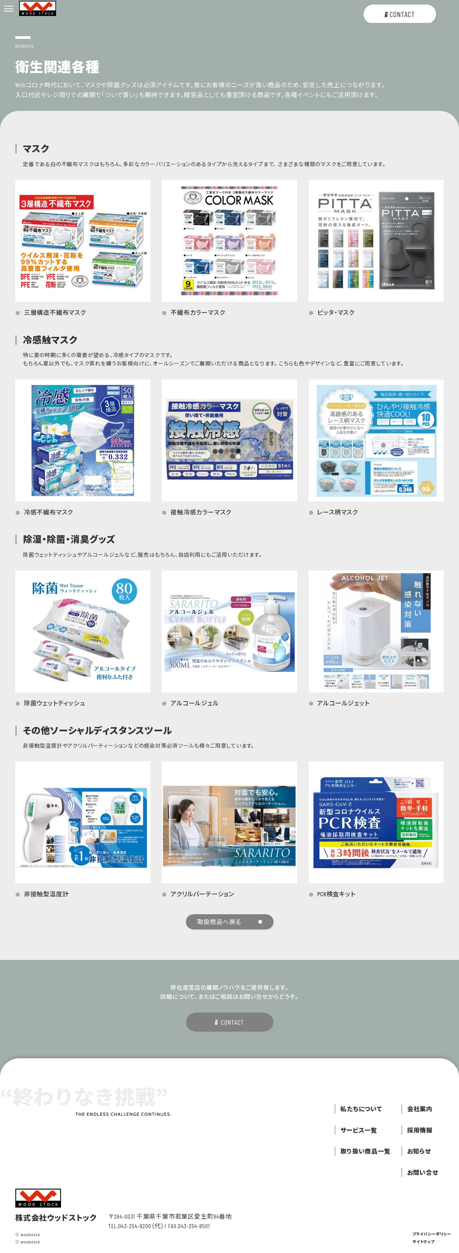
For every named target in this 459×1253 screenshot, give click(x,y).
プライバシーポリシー (431, 1234)
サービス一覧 (358, 1130)
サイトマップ (423, 1241)
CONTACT (229, 1022)
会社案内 (420, 1108)
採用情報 (420, 1130)
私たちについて (361, 1108)
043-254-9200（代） (141, 1225)
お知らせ (419, 1151)
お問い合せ (422, 1172)
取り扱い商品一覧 (365, 1151)
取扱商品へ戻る (229, 921)
